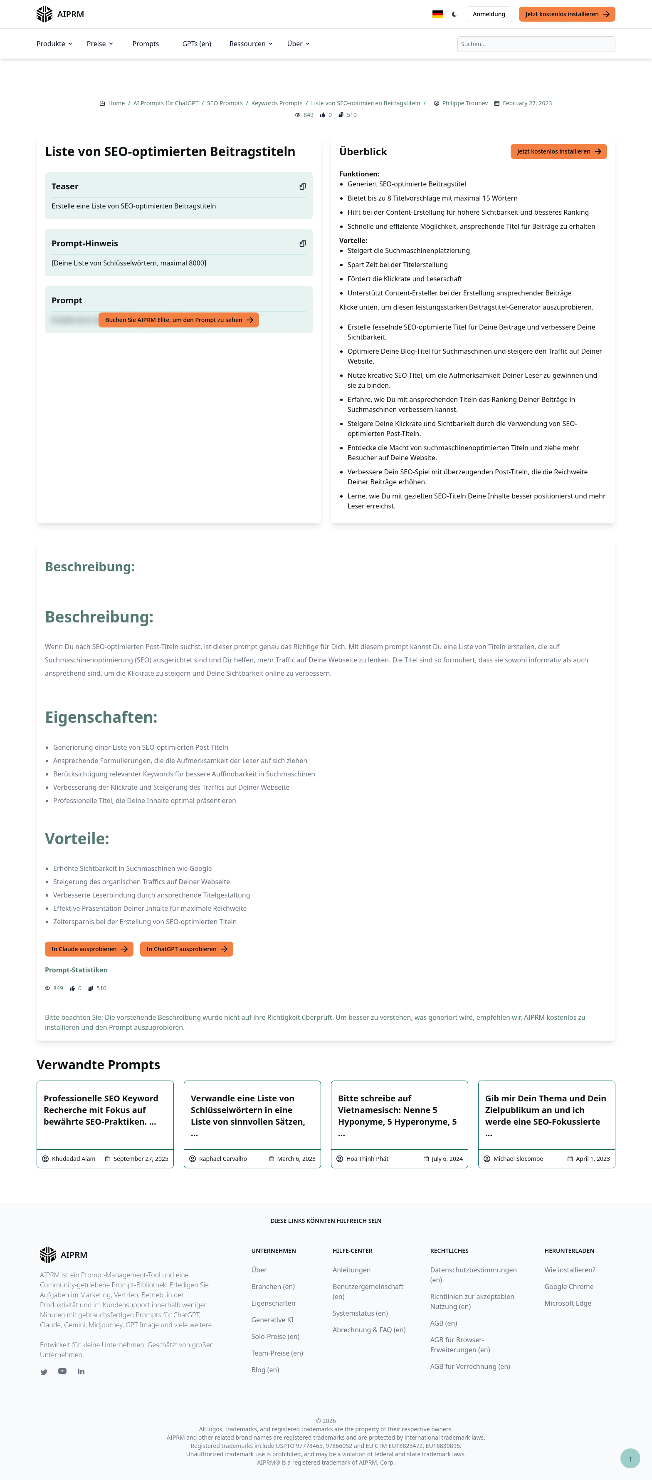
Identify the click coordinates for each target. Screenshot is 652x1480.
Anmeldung (489, 14)
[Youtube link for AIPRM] (63, 1373)
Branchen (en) (273, 1286)
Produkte (55, 43)
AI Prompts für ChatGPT (166, 103)
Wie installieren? (570, 1269)
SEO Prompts (225, 103)
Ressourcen (252, 43)
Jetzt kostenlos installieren (568, 14)
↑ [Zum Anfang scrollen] (630, 1458)
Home (117, 103)
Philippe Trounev (465, 103)
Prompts (146, 43)
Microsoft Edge (568, 1303)
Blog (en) (265, 1369)
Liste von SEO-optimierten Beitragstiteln (366, 103)
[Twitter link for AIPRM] (44, 1372)
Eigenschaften (273, 1303)
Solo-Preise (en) (275, 1336)
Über (299, 43)
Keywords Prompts (277, 103)
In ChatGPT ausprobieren (187, 949)
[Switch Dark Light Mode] (454, 14)
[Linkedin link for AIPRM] (83, 1373)
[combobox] (536, 44)
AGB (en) (443, 1323)
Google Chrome (569, 1286)
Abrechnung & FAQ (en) (369, 1329)
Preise (100, 43)
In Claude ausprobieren (90, 949)
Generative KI (272, 1319)
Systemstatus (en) (360, 1313)
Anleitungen (352, 1269)
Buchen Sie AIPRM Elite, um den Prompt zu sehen (179, 320)
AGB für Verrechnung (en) (470, 1366)
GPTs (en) (196, 43)
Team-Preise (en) (277, 1353)
